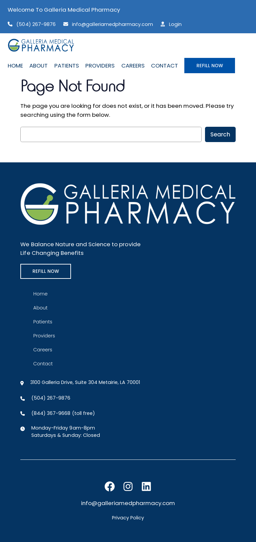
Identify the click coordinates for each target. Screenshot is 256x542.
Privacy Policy (128, 517)
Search (220, 134)
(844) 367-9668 (50, 413)
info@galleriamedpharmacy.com (112, 24)
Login (175, 24)
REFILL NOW (209, 65)
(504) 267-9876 (35, 24)
